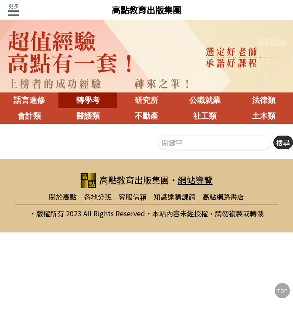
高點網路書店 (223, 196)
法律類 (264, 100)
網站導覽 (195, 180)
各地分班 (98, 196)
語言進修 (29, 100)
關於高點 (63, 196)
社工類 (205, 116)
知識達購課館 (174, 196)
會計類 (29, 116)
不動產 (146, 116)
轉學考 (88, 100)
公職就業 (205, 100)
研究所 (146, 100)
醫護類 (88, 116)
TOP (282, 290)
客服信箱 (132, 196)
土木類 (264, 116)
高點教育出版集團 (146, 9)
